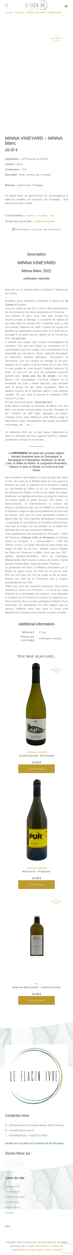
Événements (12, 1202)
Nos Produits (12, 1191)
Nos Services (12, 1186)
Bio (36, 983)
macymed (56, 1250)
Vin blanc (42, 215)
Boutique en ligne (15, 1196)
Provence (31, 215)
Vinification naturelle (45, 221)
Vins (52, 215)
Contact (9, 1212)
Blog (7, 1226)
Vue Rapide (36, 769)
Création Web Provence (38, 1246)
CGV (47, 1250)
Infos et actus (12, 1207)
